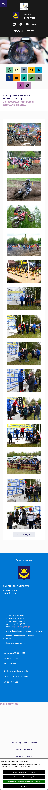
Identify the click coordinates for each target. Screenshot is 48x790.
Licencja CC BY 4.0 (24, 756)
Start (6, 95)
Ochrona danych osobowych (24, 772)
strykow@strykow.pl (21, 626)
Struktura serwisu (24, 749)
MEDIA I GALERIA (21, 95)
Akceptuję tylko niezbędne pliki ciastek (24, 781)
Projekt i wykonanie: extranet (24, 742)
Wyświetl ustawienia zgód (24, 777)
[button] (24, 145)
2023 (17, 98)
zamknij (24, 786)
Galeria (7, 98)
